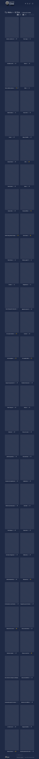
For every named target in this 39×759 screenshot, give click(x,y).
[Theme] (25, 3)
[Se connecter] (30, 3)
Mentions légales (20, 757)
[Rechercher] (27, 3)
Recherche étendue (26, 12)
